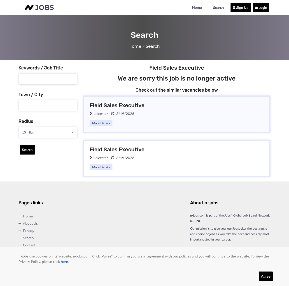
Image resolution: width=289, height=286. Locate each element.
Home (197, 7)
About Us (30, 224)
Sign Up (241, 7)
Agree (265, 276)
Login (261, 7)
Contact (29, 245)
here (64, 261)
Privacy (28, 231)
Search (218, 7)
